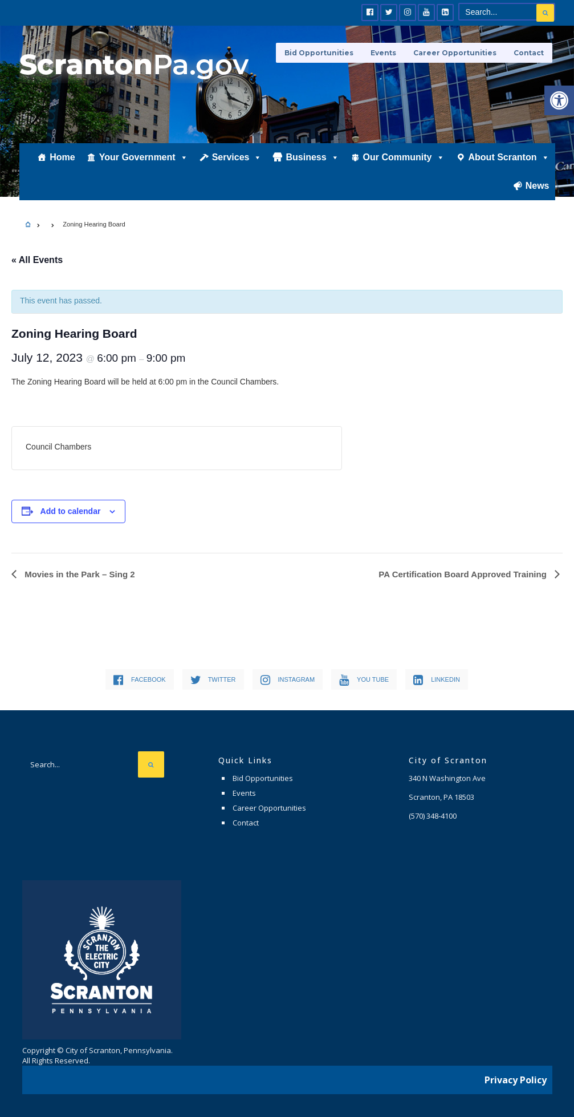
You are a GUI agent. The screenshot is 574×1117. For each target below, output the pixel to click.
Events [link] (383, 52)
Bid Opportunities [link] (318, 52)
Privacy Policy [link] (516, 1080)
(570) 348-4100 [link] (433, 816)
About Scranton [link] (509, 158)
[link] (559, 100)
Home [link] (62, 158)
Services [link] (237, 158)
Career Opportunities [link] (454, 52)
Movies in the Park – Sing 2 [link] (78, 574)
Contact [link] (529, 52)
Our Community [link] (404, 158)
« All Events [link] (37, 260)
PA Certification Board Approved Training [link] (463, 574)
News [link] (537, 186)
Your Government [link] (143, 158)
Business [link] (312, 158)
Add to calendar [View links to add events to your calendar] (70, 511)
